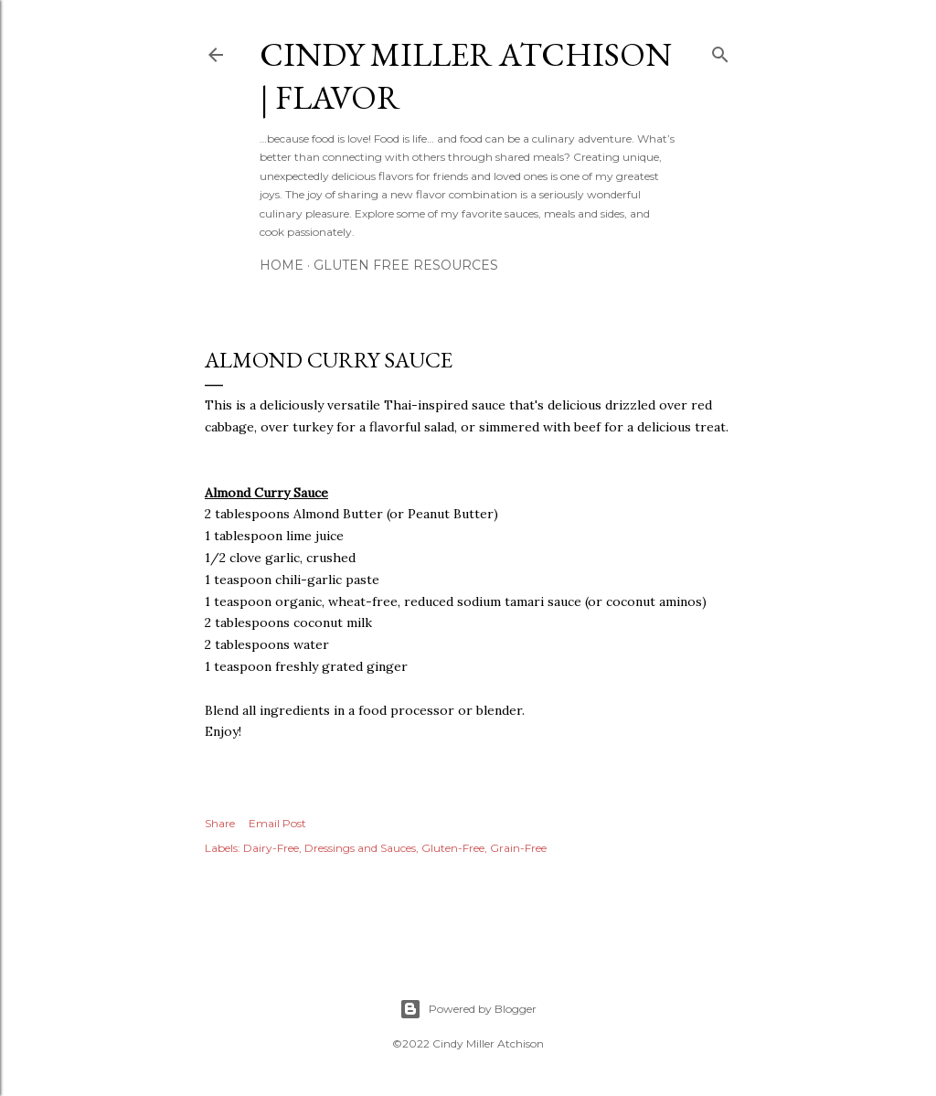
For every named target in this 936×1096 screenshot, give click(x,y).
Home (281, 265)
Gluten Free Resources (406, 265)
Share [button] (220, 823)
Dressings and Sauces (360, 848)
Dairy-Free (271, 848)
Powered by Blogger (468, 1009)
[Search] (720, 51)
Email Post (277, 823)
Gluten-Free (452, 848)
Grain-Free (518, 848)
